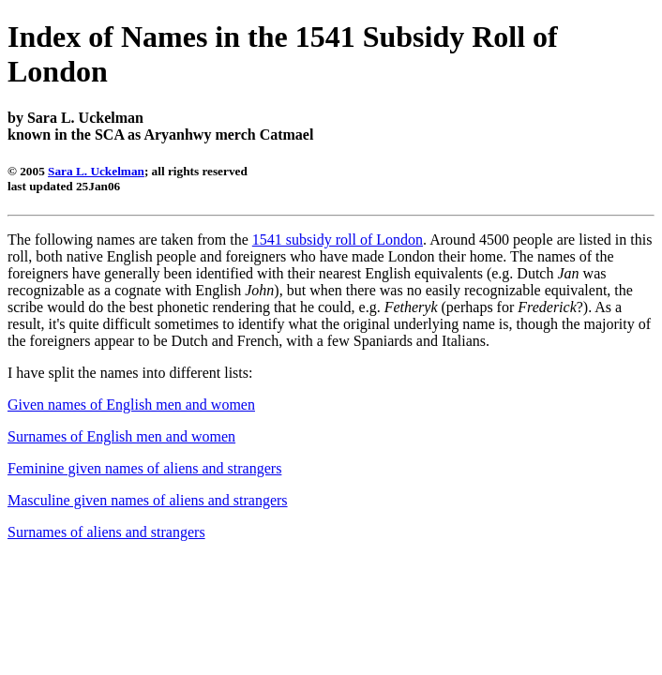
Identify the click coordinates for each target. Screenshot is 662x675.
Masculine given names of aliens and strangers (148, 500)
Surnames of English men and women (121, 436)
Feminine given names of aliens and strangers (144, 468)
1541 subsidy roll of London (337, 240)
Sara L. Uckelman (96, 171)
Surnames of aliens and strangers (106, 532)
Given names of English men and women (131, 404)
